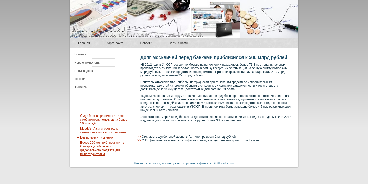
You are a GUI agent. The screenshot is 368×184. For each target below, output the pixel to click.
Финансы (80, 87)
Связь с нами (178, 43)
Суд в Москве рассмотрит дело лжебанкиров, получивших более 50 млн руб (103, 119)
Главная (84, 43)
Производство (84, 71)
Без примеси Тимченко (96, 137)
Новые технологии (87, 62)
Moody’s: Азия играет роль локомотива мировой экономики (103, 130)
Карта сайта (115, 43)
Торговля (80, 79)
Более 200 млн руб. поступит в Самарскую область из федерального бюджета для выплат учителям (102, 148)
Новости (146, 43)
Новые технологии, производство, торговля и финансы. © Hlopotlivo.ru (184, 163)
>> (139, 137)
